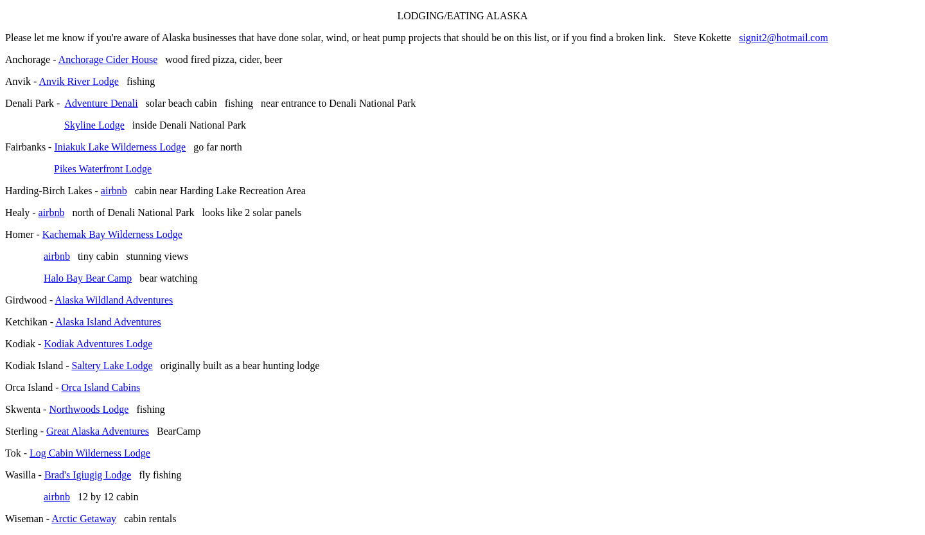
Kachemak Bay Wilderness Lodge (112, 234)
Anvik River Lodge (78, 81)
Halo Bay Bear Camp (88, 278)
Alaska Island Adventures (108, 321)
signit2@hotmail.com (783, 37)
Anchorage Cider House (108, 59)
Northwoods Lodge (88, 409)
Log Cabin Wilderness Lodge (90, 453)
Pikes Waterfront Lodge (103, 168)
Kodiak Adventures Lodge (98, 343)
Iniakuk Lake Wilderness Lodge (120, 146)
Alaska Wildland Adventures (114, 300)
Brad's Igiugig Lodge (87, 474)
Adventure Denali (100, 103)
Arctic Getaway (83, 518)
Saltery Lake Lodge (112, 365)
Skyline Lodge (94, 125)
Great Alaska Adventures (97, 431)
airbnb (114, 190)
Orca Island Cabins (101, 387)
